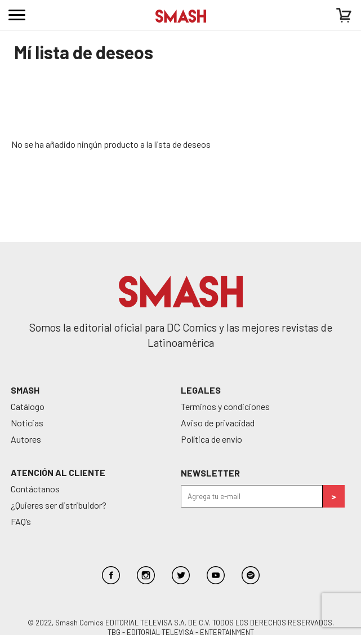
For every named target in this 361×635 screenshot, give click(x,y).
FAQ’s (21, 521)
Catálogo (27, 406)
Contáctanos (35, 488)
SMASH (25, 390)
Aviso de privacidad (218, 422)
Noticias (27, 422)
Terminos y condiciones (225, 406)
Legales (201, 390)
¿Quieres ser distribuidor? (58, 505)
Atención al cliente (58, 472)
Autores (26, 439)
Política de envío (211, 439)
